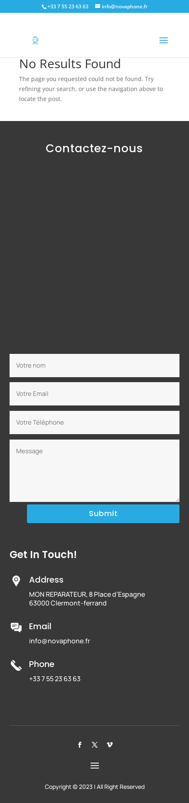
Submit (103, 513)
